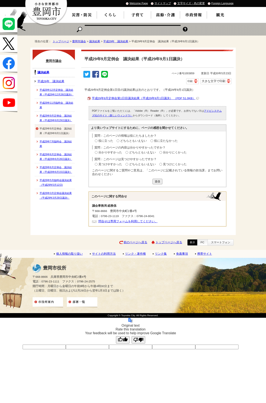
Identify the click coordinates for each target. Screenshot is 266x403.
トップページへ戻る (169, 242)
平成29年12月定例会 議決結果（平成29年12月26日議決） (57, 92)
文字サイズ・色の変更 (191, 3)
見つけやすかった (110, 164)
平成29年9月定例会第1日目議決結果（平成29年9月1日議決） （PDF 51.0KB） (145, 98)
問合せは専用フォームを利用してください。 (128, 221)
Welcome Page (139, 3)
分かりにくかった (175, 152)
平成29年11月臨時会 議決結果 (56, 105)
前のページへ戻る (135, 242)
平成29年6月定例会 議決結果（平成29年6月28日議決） (56, 157)
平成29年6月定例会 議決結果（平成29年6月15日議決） (56, 169)
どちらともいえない (133, 140)
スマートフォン (220, 242)
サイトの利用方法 (104, 253)
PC (202, 242)
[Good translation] (123, 340)
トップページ (61, 41)
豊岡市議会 (79, 41)
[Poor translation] (138, 340)
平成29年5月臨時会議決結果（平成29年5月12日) (56, 182)
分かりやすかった (110, 152)
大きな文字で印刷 (213, 81)
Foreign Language (222, 3)
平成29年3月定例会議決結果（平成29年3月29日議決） (56, 195)
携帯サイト (204, 253)
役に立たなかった (166, 140)
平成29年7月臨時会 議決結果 (56, 144)
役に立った (105, 140)
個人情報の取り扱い (69, 253)
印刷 (190, 81)
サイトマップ (162, 3)
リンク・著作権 (135, 253)
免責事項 (182, 253)
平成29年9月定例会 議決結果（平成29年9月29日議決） (56, 118)
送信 (157, 181)
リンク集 (161, 253)
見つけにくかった (175, 164)
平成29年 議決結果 (115, 41)
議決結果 (94, 41)
